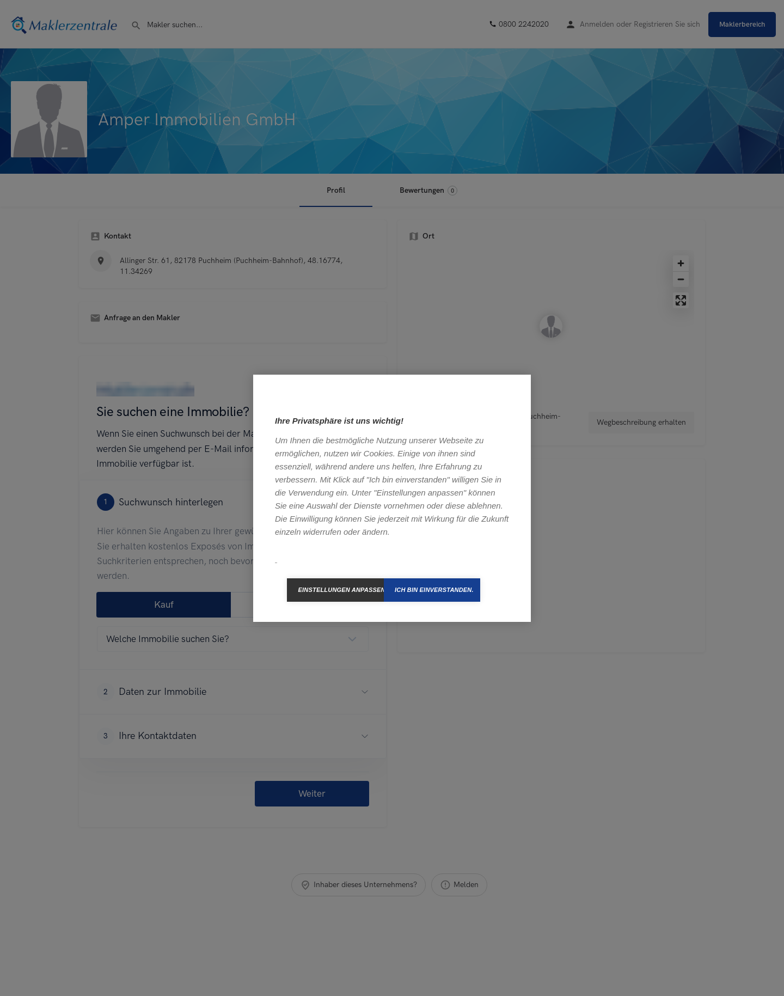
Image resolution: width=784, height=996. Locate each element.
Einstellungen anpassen (341, 589)
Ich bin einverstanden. (434, 589)
